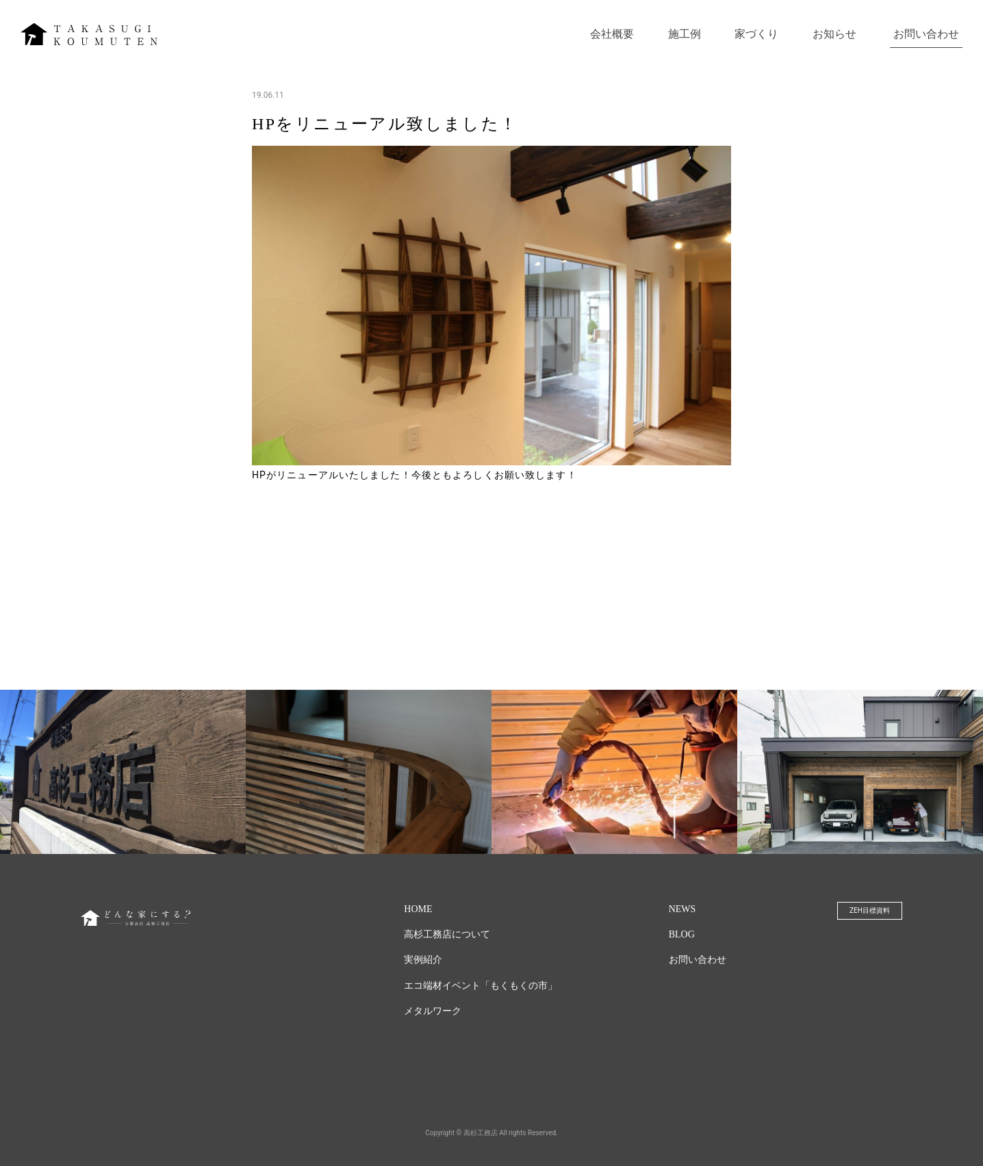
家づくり (756, 33)
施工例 (684, 33)
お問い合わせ (926, 33)
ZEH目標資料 (870, 910)
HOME (418, 909)
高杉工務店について (447, 934)
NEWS (682, 909)
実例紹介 (423, 960)
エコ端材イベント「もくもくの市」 (480, 986)
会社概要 (612, 33)
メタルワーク (432, 1011)
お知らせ (834, 33)
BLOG (682, 934)
